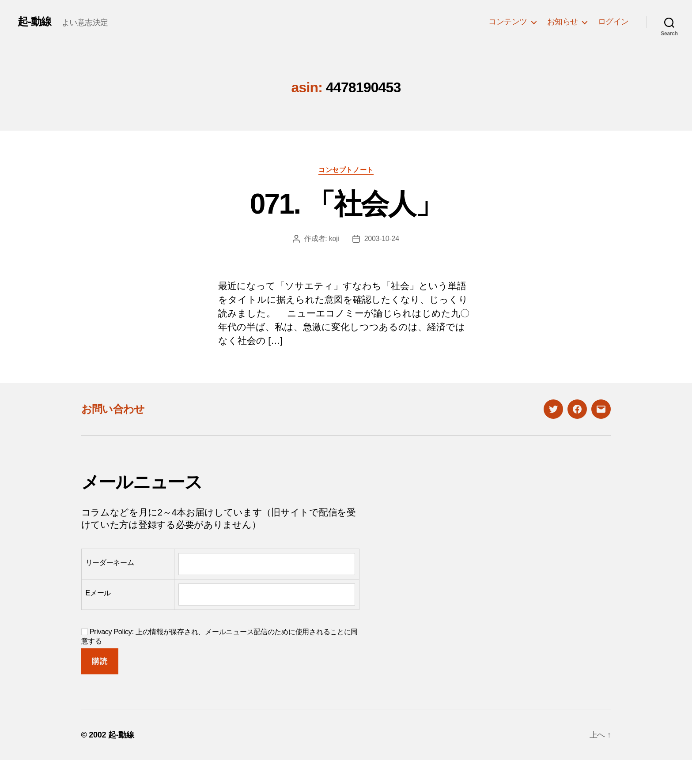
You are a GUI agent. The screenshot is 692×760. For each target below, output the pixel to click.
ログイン (613, 21)
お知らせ (562, 21)
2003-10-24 (381, 238)
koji (334, 238)
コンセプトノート (345, 169)
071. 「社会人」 (346, 204)
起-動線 (34, 21)
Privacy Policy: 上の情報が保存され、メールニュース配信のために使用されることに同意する (219, 636)
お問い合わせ (113, 409)
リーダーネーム (110, 562)
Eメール (98, 593)
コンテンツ (507, 21)
